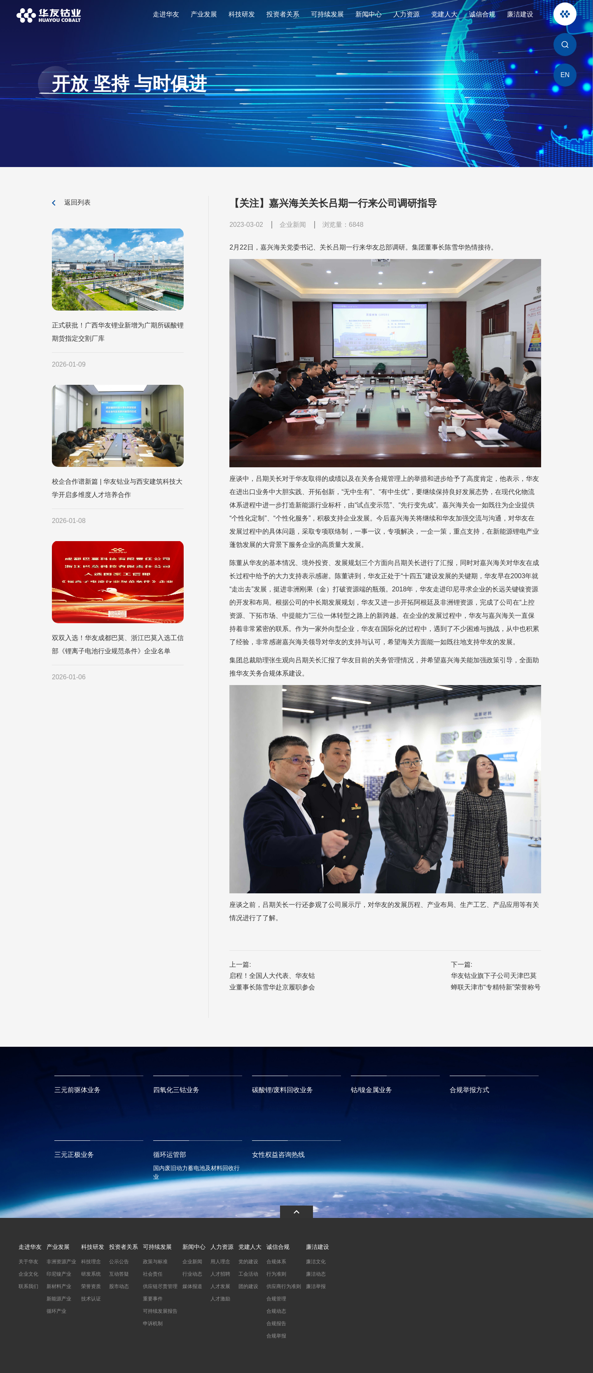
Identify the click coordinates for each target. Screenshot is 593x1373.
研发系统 (91, 1273)
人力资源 (406, 14)
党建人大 (444, 14)
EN (565, 74)
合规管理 (276, 1297)
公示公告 (119, 1260)
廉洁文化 (316, 1260)
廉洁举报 (316, 1285)
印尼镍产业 (59, 1273)
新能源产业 (59, 1297)
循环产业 (56, 1310)
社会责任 (153, 1273)
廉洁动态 (316, 1273)
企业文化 (28, 1273)
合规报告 (276, 1322)
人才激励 (220, 1297)
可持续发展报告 (160, 1310)
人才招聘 (220, 1273)
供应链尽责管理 (160, 1285)
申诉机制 (153, 1322)
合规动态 (276, 1310)
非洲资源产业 (61, 1260)
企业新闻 (192, 1260)
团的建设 (248, 1285)
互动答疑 (119, 1273)
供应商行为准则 (283, 1285)
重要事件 (153, 1297)
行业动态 (192, 1273)
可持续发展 (327, 14)
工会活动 (248, 1273)
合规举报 (276, 1335)
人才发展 (220, 1285)
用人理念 (220, 1260)
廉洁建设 (520, 14)
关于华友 (28, 1260)
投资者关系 (282, 14)
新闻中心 (368, 14)
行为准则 (276, 1273)
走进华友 (166, 14)
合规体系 (276, 1260)
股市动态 (119, 1285)
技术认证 (91, 1297)
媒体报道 (192, 1285)
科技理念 (91, 1260)
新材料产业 (59, 1285)
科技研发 (242, 14)
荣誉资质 (91, 1285)
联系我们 (28, 1285)
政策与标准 (155, 1260)
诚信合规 (482, 14)
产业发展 (204, 14)
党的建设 (248, 1260)
